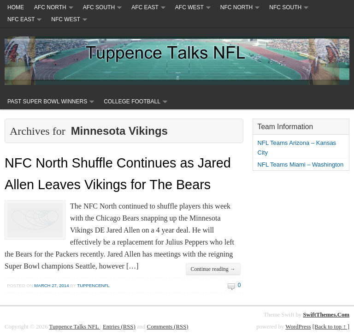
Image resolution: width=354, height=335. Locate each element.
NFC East (21, 19)
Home (15, 7)
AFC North (50, 7)
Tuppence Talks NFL (74, 326)
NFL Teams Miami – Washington (301, 164)
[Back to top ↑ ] (331, 326)
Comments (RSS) (168, 326)
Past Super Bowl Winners (47, 101)
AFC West (189, 7)
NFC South (285, 7)
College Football (132, 101)
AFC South (99, 7)
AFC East (145, 7)
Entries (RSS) (119, 326)
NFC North (236, 7)
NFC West (65, 19)
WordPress (298, 326)
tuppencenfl (93, 285)
